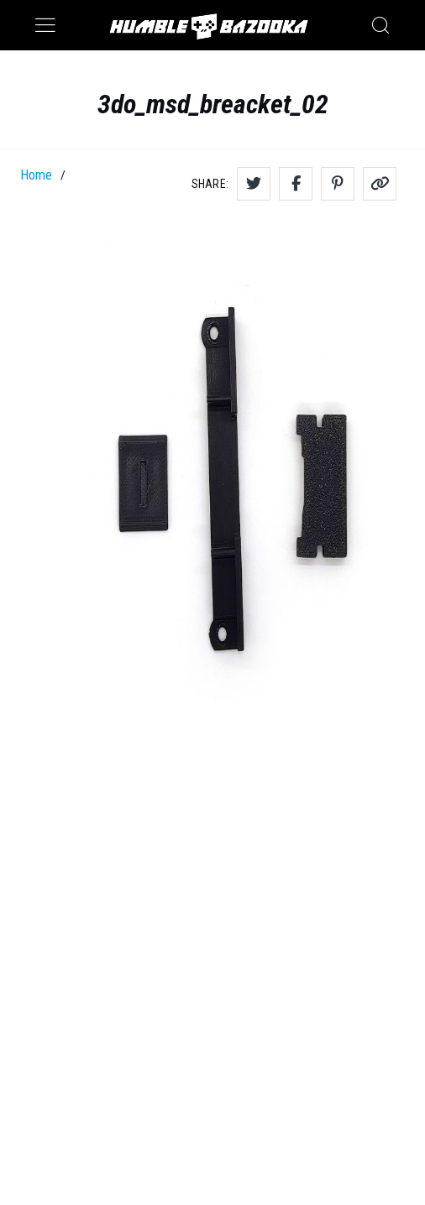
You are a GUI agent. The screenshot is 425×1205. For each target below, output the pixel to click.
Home (36, 175)
